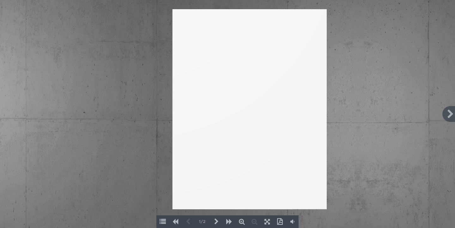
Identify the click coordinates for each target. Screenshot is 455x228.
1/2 (202, 222)
